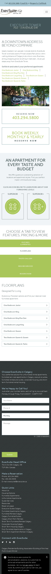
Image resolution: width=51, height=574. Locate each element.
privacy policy (28, 565)
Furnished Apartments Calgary (14, 511)
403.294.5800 (14, 3)
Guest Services (8, 501)
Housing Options (8, 493)
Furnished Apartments (10, 496)
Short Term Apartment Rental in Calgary (17, 532)
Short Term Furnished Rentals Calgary (16, 521)
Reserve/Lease (8, 506)
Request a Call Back (38, 3)
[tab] (25, 251)
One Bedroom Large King (12, 75)
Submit (10, 454)
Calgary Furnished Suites (11, 516)
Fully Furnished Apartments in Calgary (16, 529)
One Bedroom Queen (34, 75)
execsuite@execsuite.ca (17, 481)
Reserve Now (25, 114)
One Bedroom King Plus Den (13, 73)
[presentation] (20, 445)
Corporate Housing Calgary (12, 524)
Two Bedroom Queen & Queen (14, 78)
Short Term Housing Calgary (13, 527)
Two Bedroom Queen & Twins (14, 81)
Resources (6, 503)
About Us (5, 490)
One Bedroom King (30, 70)
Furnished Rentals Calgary (12, 514)
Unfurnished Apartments (11, 498)
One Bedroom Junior (10, 70)
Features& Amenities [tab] (25, 243)
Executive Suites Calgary (11, 508)
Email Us (24, 3)
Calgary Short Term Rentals (12, 519)
